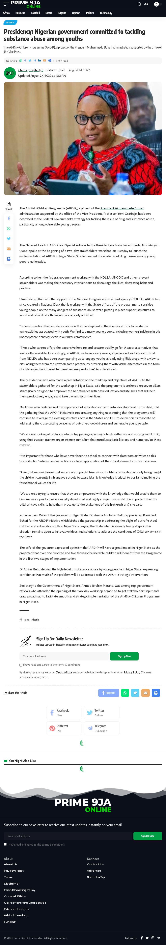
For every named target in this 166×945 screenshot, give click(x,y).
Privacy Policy (132, 672)
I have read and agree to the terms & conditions (51, 664)
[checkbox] (20, 665)
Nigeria (10, 22)
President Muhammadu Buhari (122, 208)
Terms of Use (64, 672)
